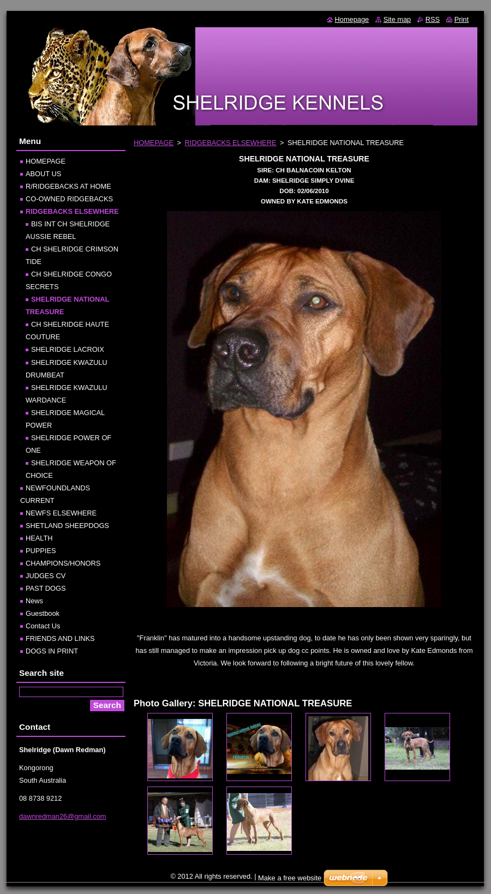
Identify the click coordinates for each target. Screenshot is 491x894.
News (34, 601)
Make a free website (289, 878)
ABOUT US (43, 174)
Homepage (352, 19)
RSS (433, 19)
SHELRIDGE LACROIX (67, 349)
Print (461, 19)
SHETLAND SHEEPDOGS (67, 525)
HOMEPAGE (153, 143)
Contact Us (43, 626)
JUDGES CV (45, 576)
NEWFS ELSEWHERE (61, 513)
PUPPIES (41, 551)
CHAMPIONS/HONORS (63, 563)
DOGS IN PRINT (52, 651)
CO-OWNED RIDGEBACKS (69, 199)
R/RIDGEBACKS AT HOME (68, 186)
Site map (397, 19)
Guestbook (42, 613)
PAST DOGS (45, 588)
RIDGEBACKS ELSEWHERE (231, 143)
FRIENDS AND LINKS (60, 638)
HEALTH (39, 538)
